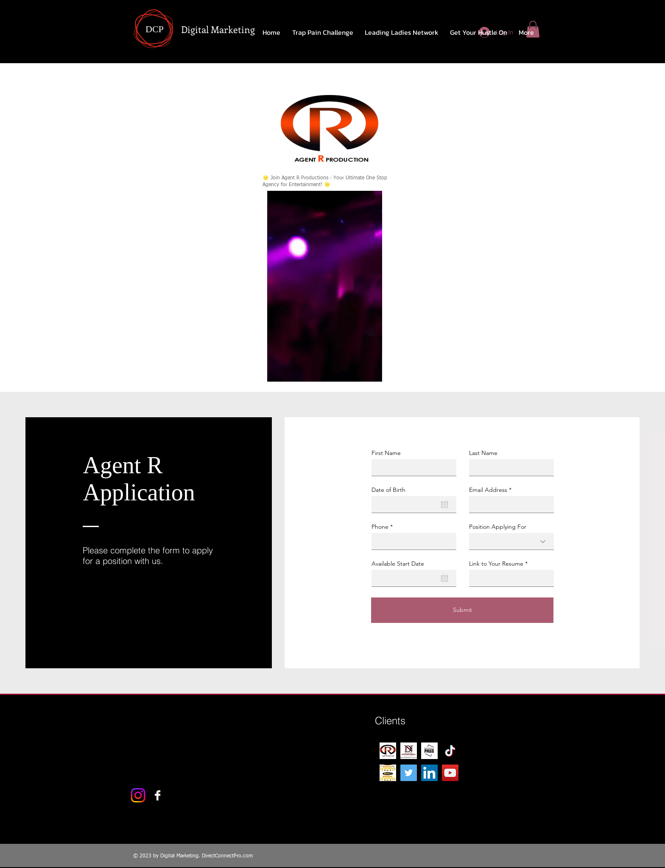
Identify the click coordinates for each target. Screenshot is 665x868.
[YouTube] (450, 773)
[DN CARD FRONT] (408, 750)
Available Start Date (398, 564)
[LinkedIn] (429, 773)
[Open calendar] (444, 504)
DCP (154, 29)
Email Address (488, 490)
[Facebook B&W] (157, 795)
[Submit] (462, 610)
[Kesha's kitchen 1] (388, 773)
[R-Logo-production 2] (388, 750)
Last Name (483, 453)
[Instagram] (138, 795)
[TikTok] (450, 750)
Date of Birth (388, 490)
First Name (386, 453)
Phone (380, 527)
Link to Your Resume (496, 564)
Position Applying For (497, 527)
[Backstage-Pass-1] (429, 750)
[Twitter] (408, 773)
